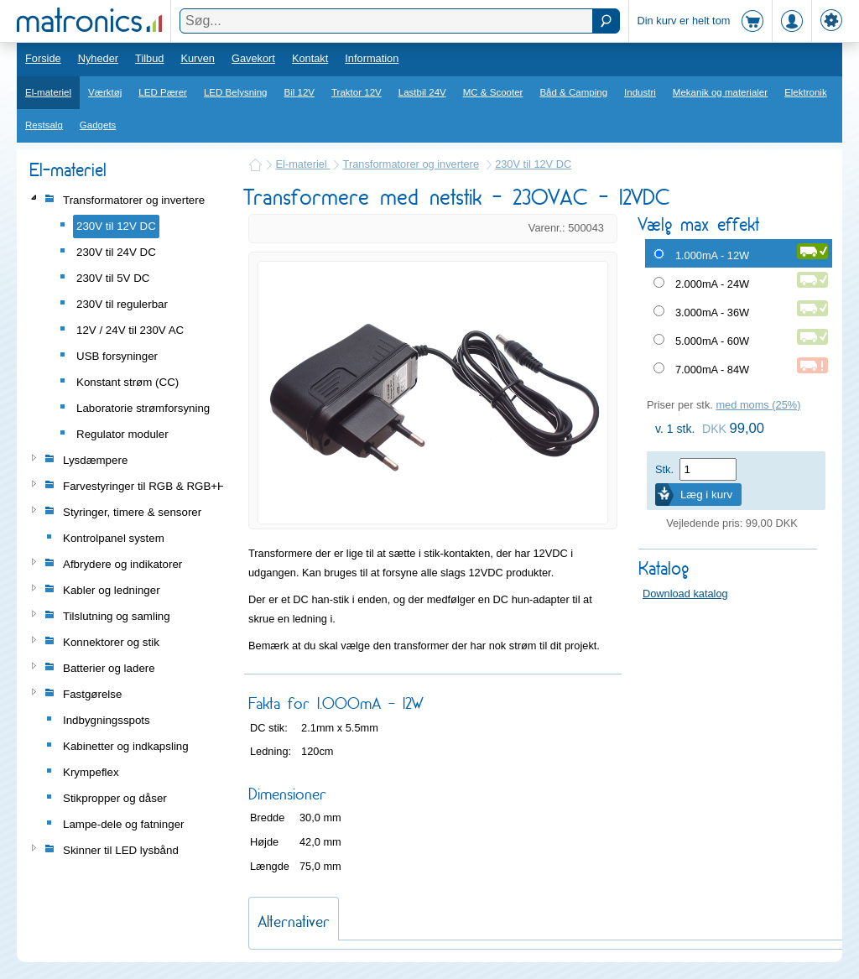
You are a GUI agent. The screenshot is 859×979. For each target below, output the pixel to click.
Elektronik (805, 92)
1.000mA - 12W (712, 255)
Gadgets (98, 125)
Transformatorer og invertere (411, 164)
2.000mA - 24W (712, 284)
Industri (640, 92)
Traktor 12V (356, 92)
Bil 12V (299, 92)
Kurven (197, 58)
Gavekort (253, 58)
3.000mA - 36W (712, 312)
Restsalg (44, 125)
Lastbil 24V (422, 92)
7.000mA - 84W (712, 369)
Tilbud (149, 58)
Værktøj (105, 92)
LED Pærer (162, 92)
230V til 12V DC (533, 164)
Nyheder (98, 58)
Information (371, 58)
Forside (43, 58)
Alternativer (294, 921)
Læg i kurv (706, 494)
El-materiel (48, 92)
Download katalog (685, 593)
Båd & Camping (573, 92)
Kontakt (310, 58)
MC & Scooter (493, 92)
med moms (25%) (758, 404)
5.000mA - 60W (712, 341)
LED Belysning (236, 92)
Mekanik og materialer (720, 92)
